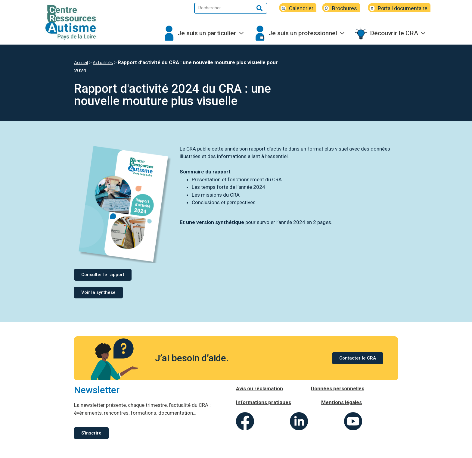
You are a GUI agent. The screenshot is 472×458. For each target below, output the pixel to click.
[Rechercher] (260, 8)
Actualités (103, 63)
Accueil (81, 63)
